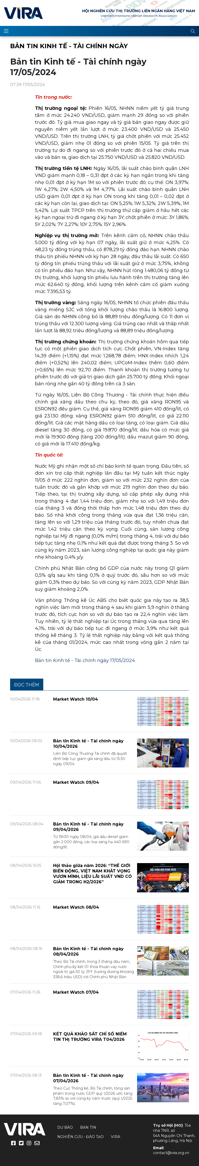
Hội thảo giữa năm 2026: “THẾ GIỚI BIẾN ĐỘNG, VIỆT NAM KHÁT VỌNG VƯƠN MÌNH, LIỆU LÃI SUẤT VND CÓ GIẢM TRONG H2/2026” (92, 873)
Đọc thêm (26, 684)
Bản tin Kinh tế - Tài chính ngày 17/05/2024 (85, 660)
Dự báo (65, 1127)
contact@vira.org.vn (171, 1152)
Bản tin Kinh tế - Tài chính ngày (69, 46)
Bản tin (88, 1127)
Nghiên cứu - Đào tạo (80, 1136)
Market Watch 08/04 (76, 907)
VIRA (23, 13)
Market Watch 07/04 (76, 992)
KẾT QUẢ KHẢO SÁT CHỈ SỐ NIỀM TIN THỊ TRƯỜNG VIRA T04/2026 (90, 1037)
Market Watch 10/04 (75, 699)
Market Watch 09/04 (76, 782)
